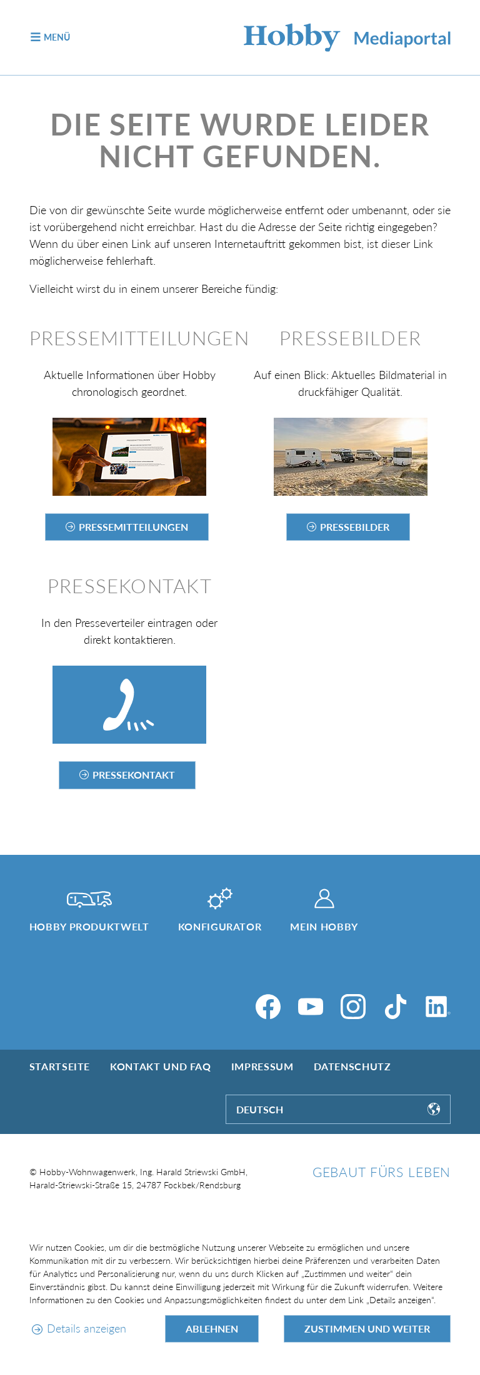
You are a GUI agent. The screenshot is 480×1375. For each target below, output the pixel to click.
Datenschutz (352, 1066)
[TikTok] (395, 1006)
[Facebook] (268, 1006)
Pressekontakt (133, 775)
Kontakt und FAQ (160, 1066)
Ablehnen (212, 1328)
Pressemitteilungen (133, 527)
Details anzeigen (86, 1328)
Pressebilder (354, 527)
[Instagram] (353, 1006)
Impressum (262, 1066)
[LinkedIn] (438, 1006)
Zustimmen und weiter (367, 1328)
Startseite (59, 1066)
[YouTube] (310, 1006)
